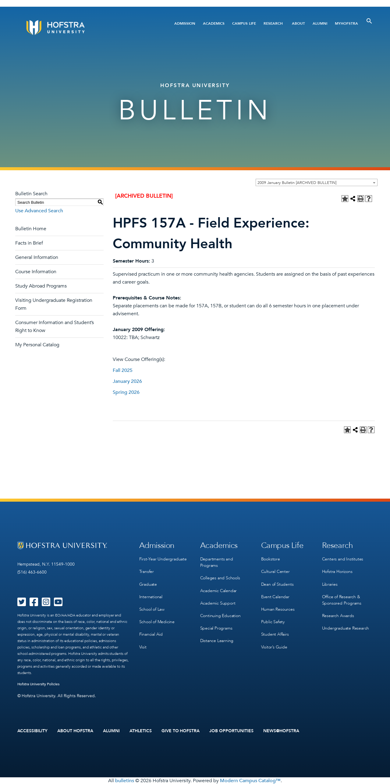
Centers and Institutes (342, 559)
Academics (214, 23)
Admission (184, 23)
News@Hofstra (281, 731)
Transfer (146, 571)
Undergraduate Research (345, 628)
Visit (143, 646)
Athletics (140, 731)
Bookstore (270, 559)
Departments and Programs (216, 562)
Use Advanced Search (39, 210)
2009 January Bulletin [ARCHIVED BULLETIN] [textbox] (296, 182)
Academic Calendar (218, 590)
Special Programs (216, 628)
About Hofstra (75, 731)
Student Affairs (275, 634)
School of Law (152, 609)
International (150, 596)
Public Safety (273, 621)
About (298, 23)
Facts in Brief (29, 243)
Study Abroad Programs (41, 286)
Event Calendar (275, 596)
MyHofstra (346, 23)
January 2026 (127, 381)
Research (273, 23)
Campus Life (244, 23)
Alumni (320, 23)
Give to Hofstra (180, 731)
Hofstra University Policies (38, 684)
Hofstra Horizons (337, 571)
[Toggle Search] (369, 21)
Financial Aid (151, 634)
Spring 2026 (126, 392)
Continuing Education (220, 615)
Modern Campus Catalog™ (250, 780)
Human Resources (278, 609)
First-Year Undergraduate (163, 559)
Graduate (148, 584)
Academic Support (218, 603)
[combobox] (317, 182)
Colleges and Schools (220, 578)
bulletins (124, 780)
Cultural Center (275, 571)
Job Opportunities (231, 731)
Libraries (330, 584)
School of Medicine (157, 621)
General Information (36, 257)
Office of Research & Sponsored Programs (341, 600)
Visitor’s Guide (274, 646)
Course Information (35, 271)
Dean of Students (277, 584)
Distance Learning (217, 640)
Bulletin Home (30, 228)
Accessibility (32, 731)
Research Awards (338, 615)
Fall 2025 (123, 370)
